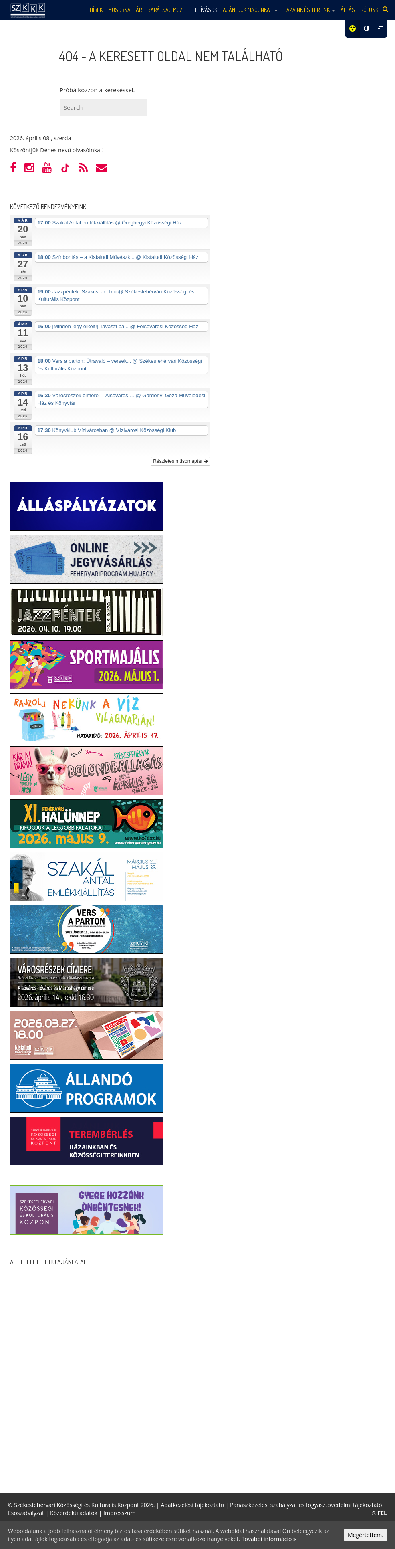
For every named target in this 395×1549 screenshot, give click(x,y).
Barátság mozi (165, 9)
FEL (379, 1513)
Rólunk (369, 9)
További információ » (269, 1539)
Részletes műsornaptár (180, 461)
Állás (348, 9)
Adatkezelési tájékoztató (192, 1505)
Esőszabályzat (26, 1513)
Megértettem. (365, 1535)
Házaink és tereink (309, 9)
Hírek (96, 9)
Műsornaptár (125, 9)
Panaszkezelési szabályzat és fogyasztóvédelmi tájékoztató (306, 1505)
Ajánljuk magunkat (250, 9)
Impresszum (119, 1513)
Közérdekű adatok (73, 1513)
